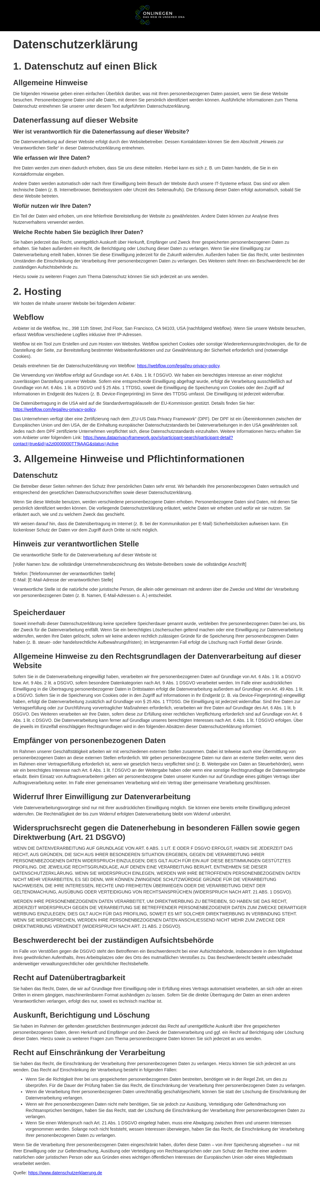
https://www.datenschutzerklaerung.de (65, 1172)
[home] (160, 15)
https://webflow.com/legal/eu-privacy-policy (178, 365)
